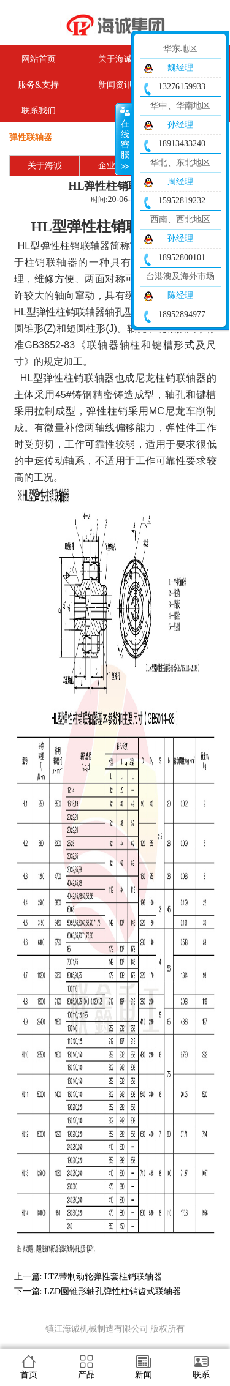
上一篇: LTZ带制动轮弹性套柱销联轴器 (88, 1276)
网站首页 (38, 59)
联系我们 (38, 110)
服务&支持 (38, 84)
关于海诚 (45, 165)
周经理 (180, 181)
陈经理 (180, 295)
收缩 (123, 139)
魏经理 (180, 67)
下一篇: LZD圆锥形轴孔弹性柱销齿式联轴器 (98, 1291)
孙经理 (180, 124)
